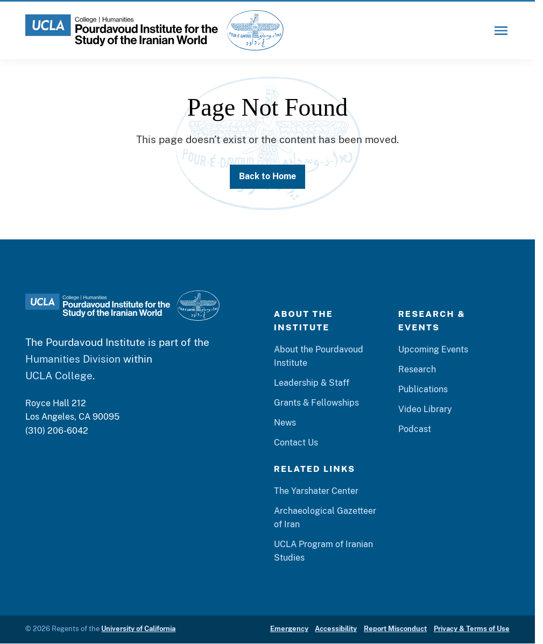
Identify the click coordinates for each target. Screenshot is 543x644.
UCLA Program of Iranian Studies (323, 551)
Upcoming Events (433, 349)
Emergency (289, 629)
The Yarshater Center (316, 491)
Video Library (425, 409)
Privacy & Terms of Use (472, 629)
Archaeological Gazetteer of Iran (325, 517)
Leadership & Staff (311, 383)
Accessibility (336, 629)
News (285, 422)
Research (417, 369)
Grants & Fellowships (316, 403)
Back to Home (267, 176)
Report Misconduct (395, 629)
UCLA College (59, 375)
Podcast (414, 429)
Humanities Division (73, 358)
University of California (138, 629)
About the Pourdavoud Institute (318, 356)
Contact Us (296, 442)
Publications (423, 389)
